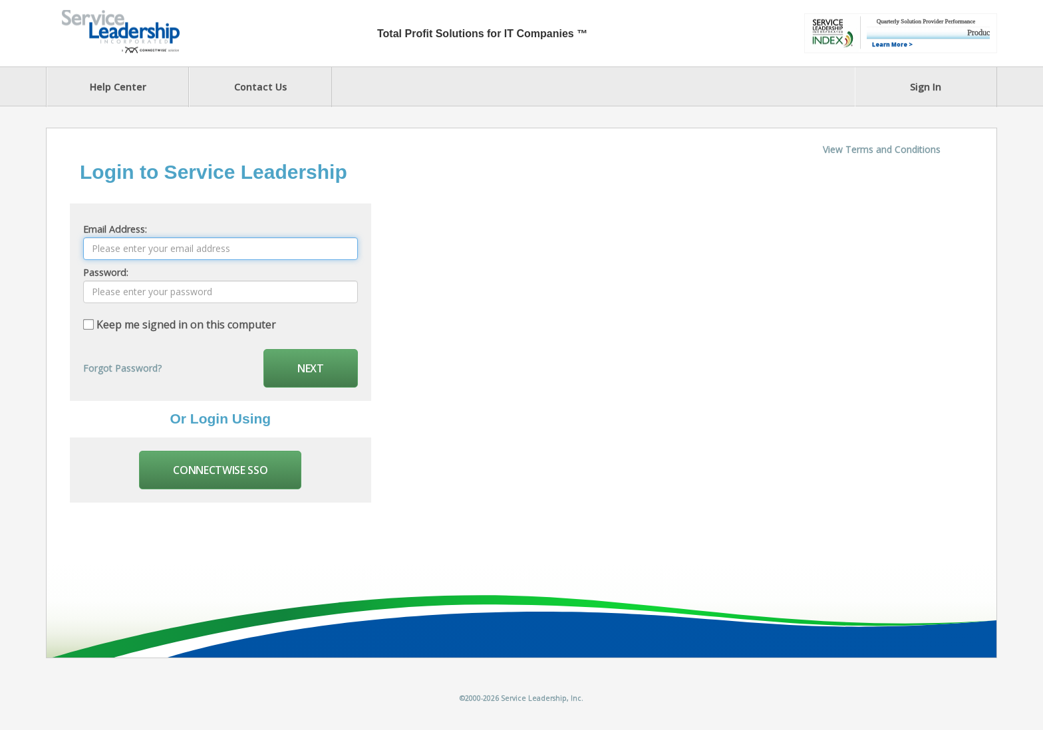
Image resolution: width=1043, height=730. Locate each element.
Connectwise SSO (220, 470)
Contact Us (260, 86)
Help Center (118, 86)
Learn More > (892, 45)
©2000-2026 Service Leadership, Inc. (521, 698)
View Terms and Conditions (882, 149)
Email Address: (115, 229)
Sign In (925, 86)
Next (310, 368)
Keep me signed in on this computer (186, 324)
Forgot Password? (122, 368)
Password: (105, 272)
